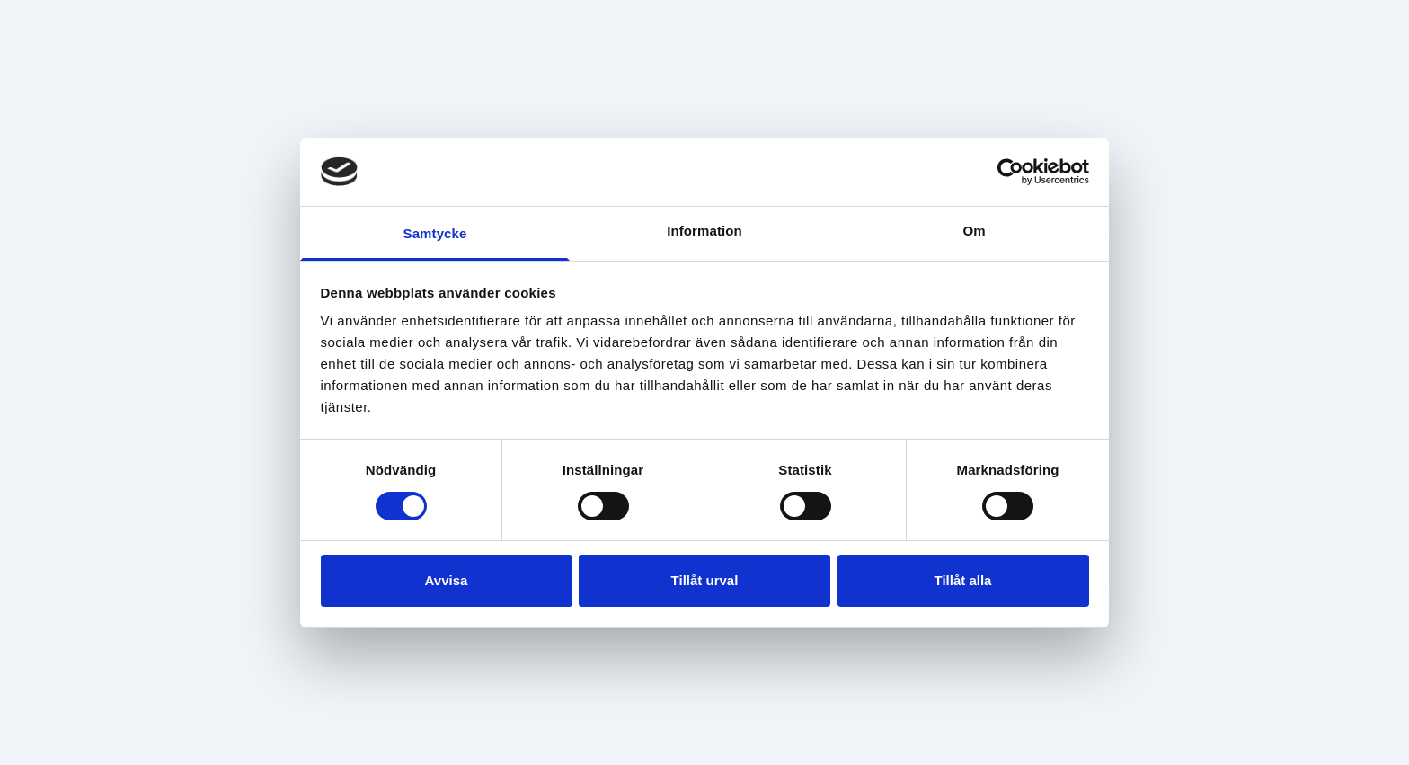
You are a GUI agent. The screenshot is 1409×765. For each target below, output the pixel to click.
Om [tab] (973, 230)
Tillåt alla (963, 580)
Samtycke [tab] (435, 233)
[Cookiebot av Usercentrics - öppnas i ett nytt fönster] (1010, 171)
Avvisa (446, 580)
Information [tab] (704, 230)
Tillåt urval (705, 580)
